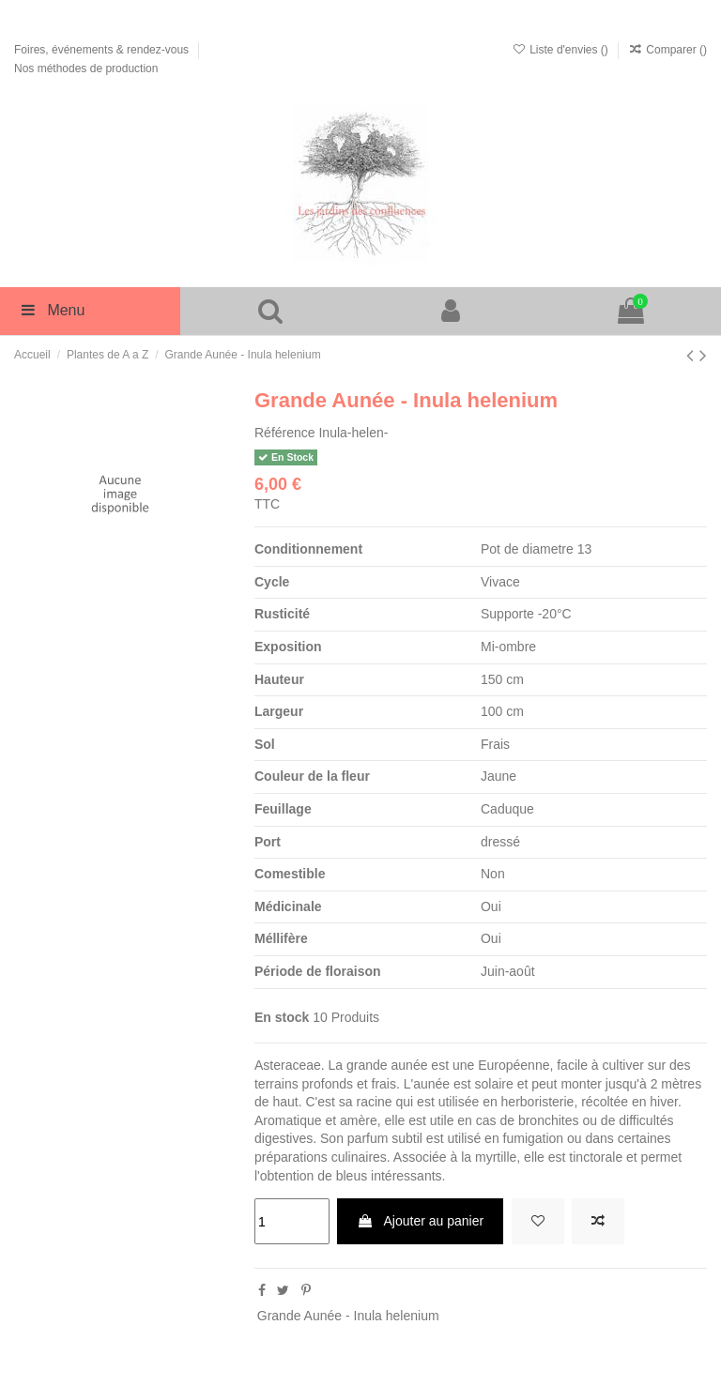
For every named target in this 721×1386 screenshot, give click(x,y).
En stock (281, 1017)
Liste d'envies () (561, 49)
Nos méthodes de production (86, 68)
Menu (51, 310)
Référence (284, 432)
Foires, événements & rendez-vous (103, 49)
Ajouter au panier (420, 1220)
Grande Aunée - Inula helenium (348, 1315)
